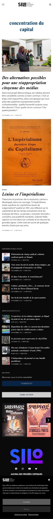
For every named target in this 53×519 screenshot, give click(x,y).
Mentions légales (33, 514)
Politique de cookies (21, 514)
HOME (4, 190)
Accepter (26, 502)
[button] (49, 479)
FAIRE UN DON (26, 395)
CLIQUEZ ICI (26, 383)
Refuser (26, 509)
